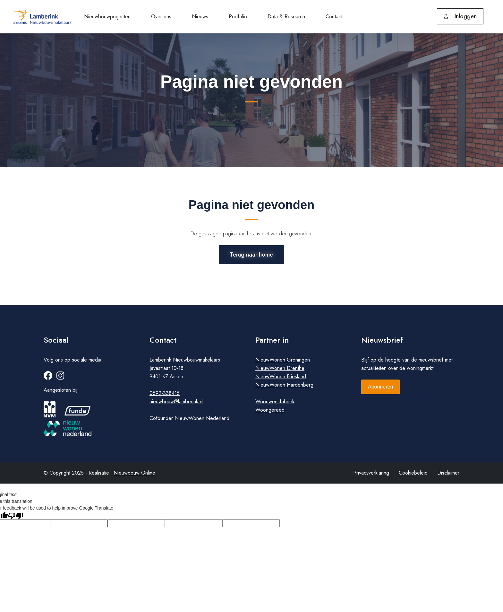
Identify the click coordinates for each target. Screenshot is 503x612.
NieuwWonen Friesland (280, 380)
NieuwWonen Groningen (282, 363)
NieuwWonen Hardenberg (284, 388)
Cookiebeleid (413, 476)
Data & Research (286, 16)
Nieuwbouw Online (134, 476)
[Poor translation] (15, 519)
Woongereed (270, 413)
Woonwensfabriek (274, 405)
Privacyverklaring (371, 476)
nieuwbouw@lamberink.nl (176, 405)
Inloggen (460, 16)
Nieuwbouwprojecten (107, 16)
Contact (334, 16)
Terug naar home (251, 253)
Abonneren (380, 390)
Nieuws (200, 16)
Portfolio (238, 16)
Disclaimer (448, 476)
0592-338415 (164, 397)
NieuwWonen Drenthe (279, 372)
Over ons (161, 16)
